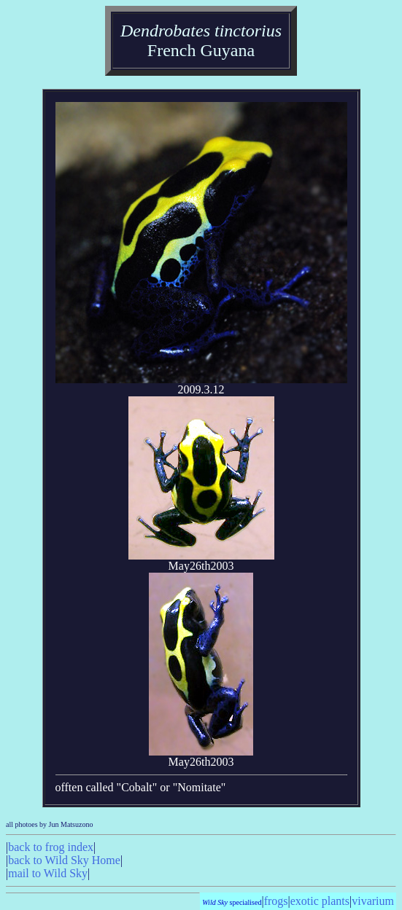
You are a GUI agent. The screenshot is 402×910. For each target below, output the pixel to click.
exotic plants (319, 901)
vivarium (373, 901)
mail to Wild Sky (48, 873)
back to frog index (50, 847)
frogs (276, 901)
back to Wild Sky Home (64, 860)
